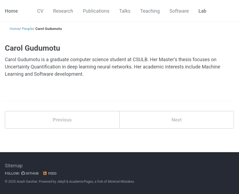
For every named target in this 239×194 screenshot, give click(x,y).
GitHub (30, 173)
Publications (96, 11)
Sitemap (14, 165)
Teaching (150, 11)
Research (63, 11)
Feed (50, 173)
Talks (124, 11)
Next (177, 120)
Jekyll (61, 181)
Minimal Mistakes (121, 181)
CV (40, 11)
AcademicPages (81, 181)
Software (179, 11)
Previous (62, 120)
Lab (202, 11)
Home (11, 11)
